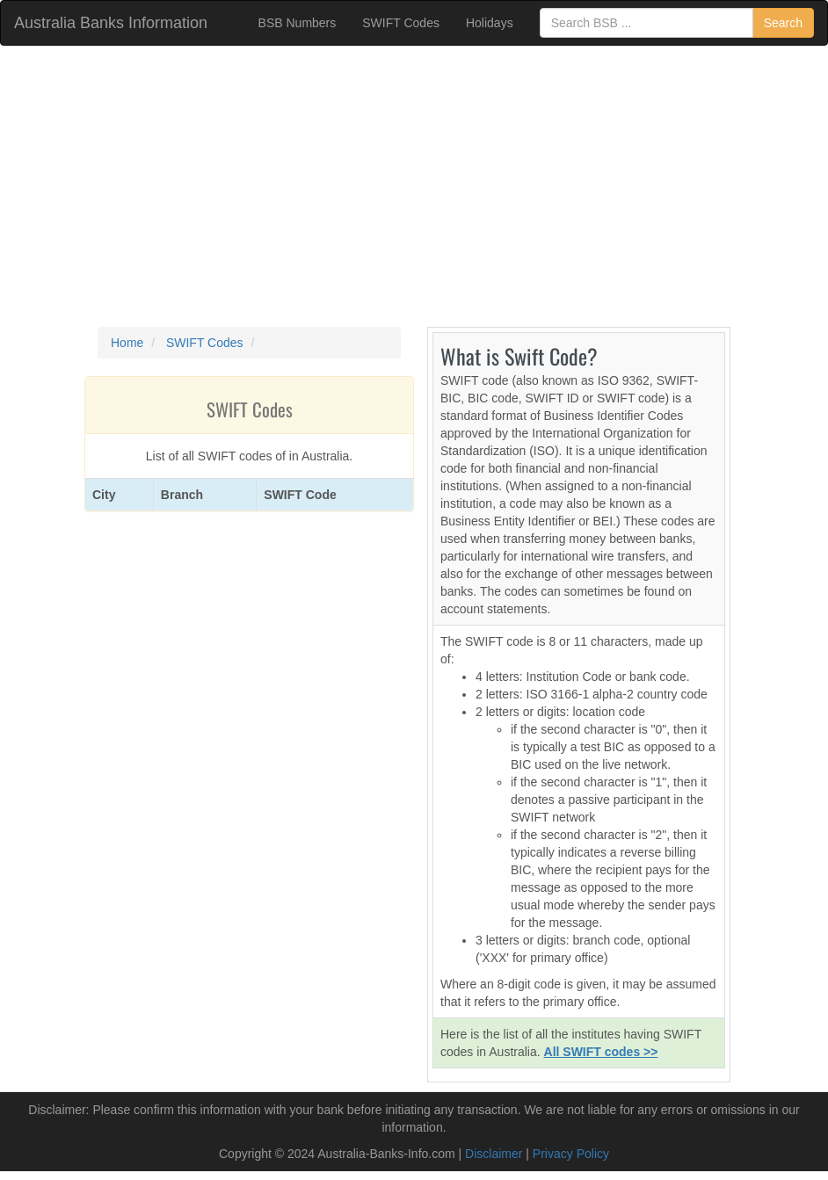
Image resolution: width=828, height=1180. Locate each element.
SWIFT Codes (400, 23)
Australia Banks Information (110, 23)
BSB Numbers (297, 23)
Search (783, 23)
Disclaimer (493, 1154)
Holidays (489, 23)
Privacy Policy (571, 1154)
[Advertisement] (414, 186)
